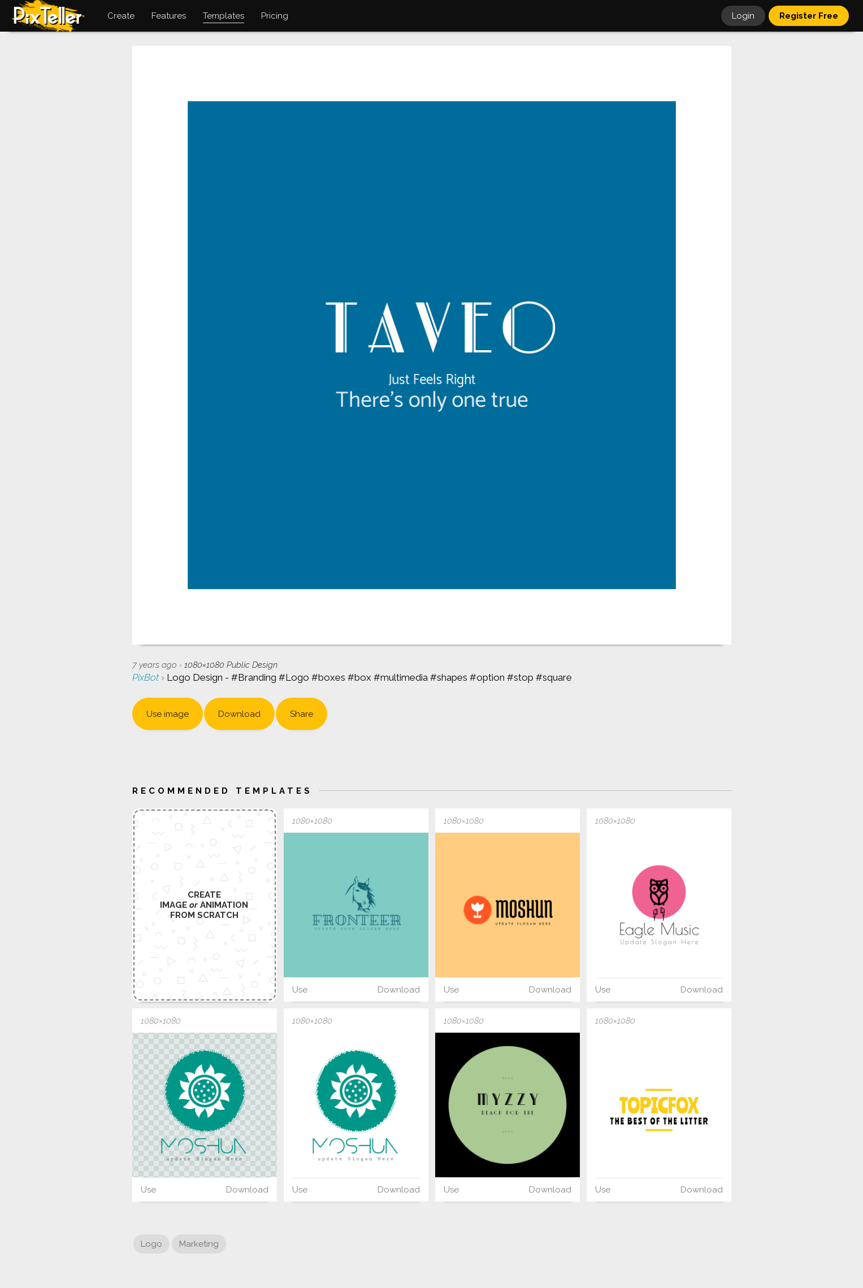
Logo (151, 1244)
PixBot (146, 677)
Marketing (199, 1244)
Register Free (808, 16)
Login (743, 16)
